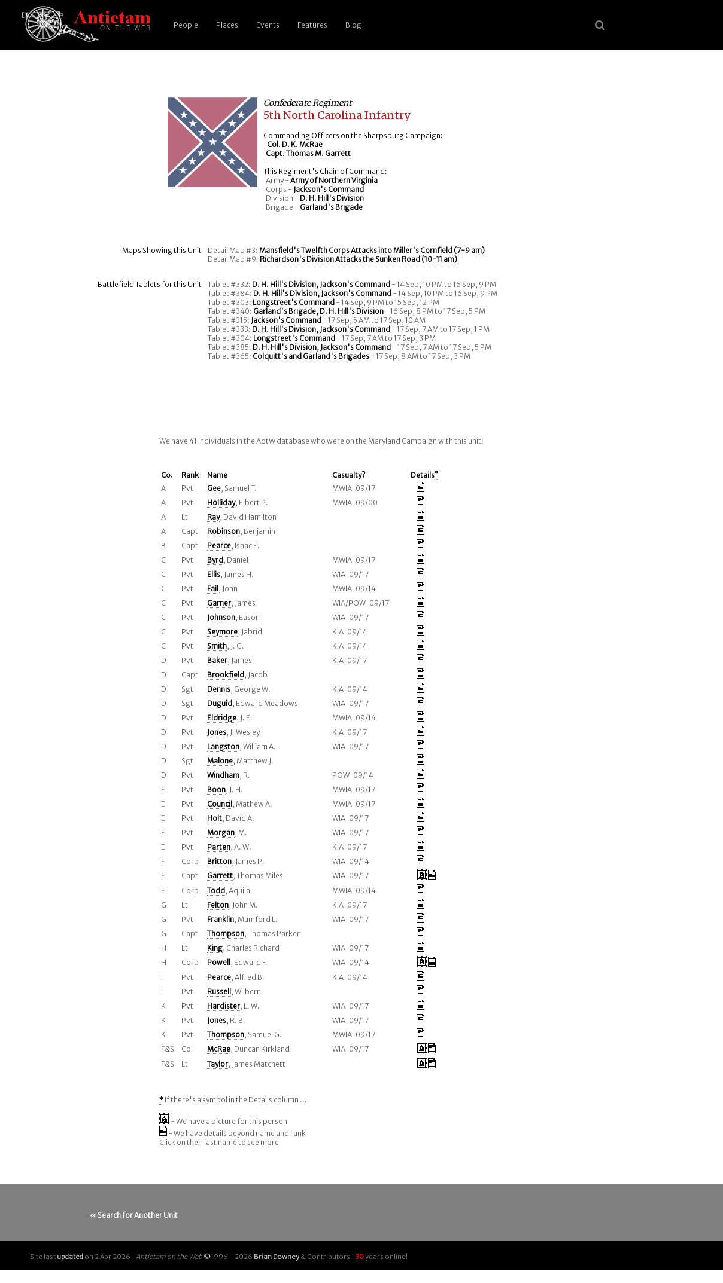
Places (227, 24)
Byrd (215, 559)
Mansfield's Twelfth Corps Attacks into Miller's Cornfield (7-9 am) (372, 250)
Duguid (219, 703)
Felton (218, 904)
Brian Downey (276, 1257)
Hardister (223, 1005)
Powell (218, 962)
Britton (219, 861)
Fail (212, 588)
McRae (218, 1048)
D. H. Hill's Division (332, 198)
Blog (353, 24)
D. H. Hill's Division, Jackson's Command (321, 284)
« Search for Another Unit (134, 1215)
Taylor (217, 1063)
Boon (216, 789)
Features (312, 24)
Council (219, 803)
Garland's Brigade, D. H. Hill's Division (318, 311)
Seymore (222, 631)
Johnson (221, 617)
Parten (218, 846)
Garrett (220, 875)
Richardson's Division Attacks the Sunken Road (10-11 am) (358, 259)
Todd (216, 890)
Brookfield (225, 674)
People (186, 24)
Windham (223, 775)
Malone (220, 760)
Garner (219, 602)
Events (268, 24)
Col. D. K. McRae (294, 144)
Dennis (218, 689)
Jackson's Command (328, 189)
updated (70, 1257)
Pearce (219, 545)
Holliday (221, 502)
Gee (214, 488)
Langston (223, 746)
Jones (216, 732)
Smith (217, 646)
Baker (217, 660)
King (215, 947)
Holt (214, 818)
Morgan (221, 832)
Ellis (213, 574)
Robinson (223, 531)
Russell (219, 991)
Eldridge (221, 717)
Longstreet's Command (294, 302)
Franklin (220, 919)
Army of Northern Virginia (334, 180)
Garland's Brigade (331, 207)
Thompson (225, 933)
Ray (213, 516)
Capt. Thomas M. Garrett (308, 153)
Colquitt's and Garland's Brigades (311, 356)
